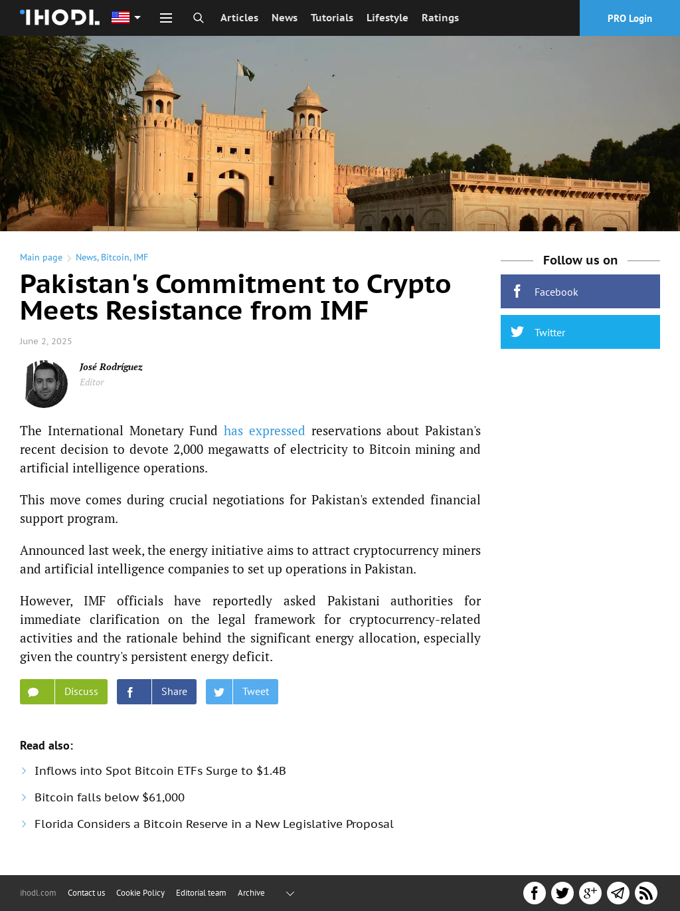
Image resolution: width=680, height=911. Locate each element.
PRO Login (630, 18)
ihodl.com (38, 892)
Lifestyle (387, 17)
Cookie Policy (140, 892)
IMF (140, 257)
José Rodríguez (111, 366)
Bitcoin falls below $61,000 (110, 797)
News (285, 17)
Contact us (86, 892)
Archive (251, 892)
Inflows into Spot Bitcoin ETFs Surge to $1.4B (160, 770)
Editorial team (201, 892)
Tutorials (332, 17)
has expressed (264, 430)
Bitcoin (115, 257)
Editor (92, 381)
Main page (41, 257)
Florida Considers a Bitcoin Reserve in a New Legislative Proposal (214, 824)
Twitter (538, 332)
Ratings (440, 17)
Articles (239, 17)
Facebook (544, 291)
